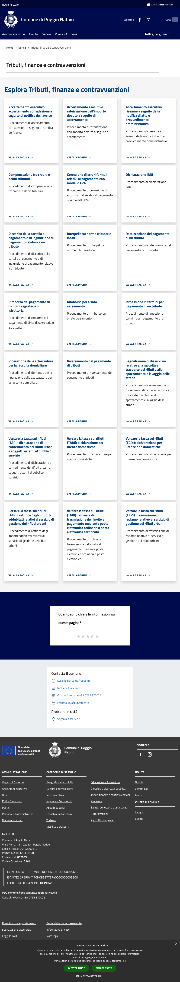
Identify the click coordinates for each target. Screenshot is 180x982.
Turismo (51, 820)
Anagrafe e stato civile (59, 782)
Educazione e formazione (105, 782)
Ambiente (96, 801)
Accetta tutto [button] (76, 968)
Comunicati (142, 789)
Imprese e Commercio (59, 801)
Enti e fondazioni (12, 801)
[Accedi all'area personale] (160, 5)
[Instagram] (142, 19)
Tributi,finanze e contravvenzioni (110, 795)
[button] (90, 976)
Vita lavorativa (55, 795)
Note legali (52, 936)
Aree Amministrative (14, 789)
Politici (6, 807)
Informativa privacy (58, 929)
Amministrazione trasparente (64, 923)
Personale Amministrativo (17, 814)
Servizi (22, 47)
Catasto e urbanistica (59, 814)
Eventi (139, 819)
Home (9, 47)
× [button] (176, 944)
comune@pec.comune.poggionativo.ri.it (32, 892)
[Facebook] (133, 19)
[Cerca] (173, 19)
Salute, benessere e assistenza (109, 807)
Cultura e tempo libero (59, 789)
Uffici (5, 795)
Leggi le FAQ (9, 936)
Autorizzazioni (99, 814)
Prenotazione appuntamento (19, 923)
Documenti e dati (12, 820)
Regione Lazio (10, 4)
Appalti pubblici (55, 807)
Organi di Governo (13, 782)
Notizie (139, 782)
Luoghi (139, 812)
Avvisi (138, 795)
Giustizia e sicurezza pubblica (108, 788)
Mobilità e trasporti (57, 826)
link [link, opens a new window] (124, 960)
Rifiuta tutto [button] (104, 968)
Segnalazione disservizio (16, 929)
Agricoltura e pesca (102, 820)
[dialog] (90, 961)
